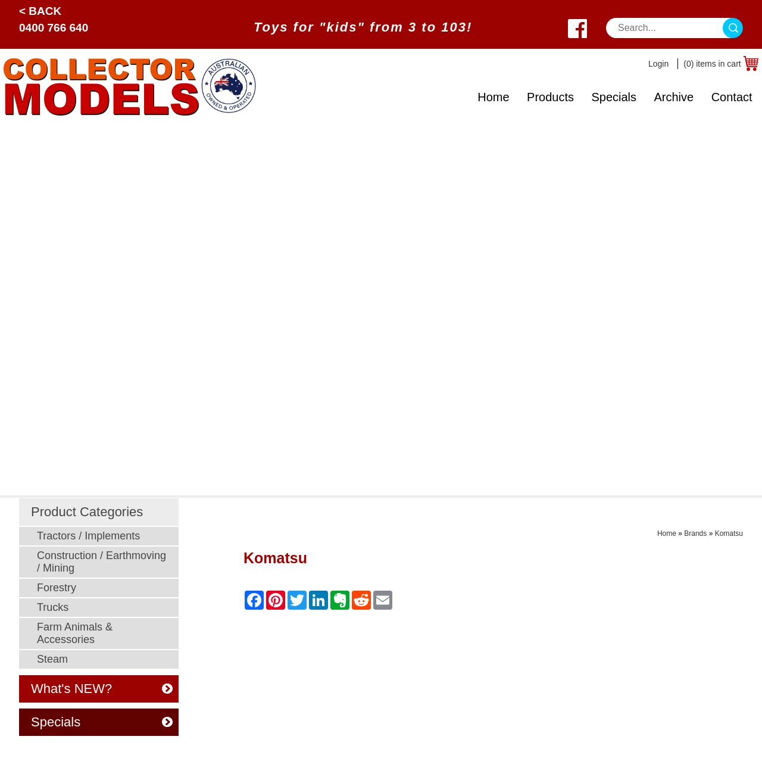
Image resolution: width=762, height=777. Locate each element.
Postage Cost (482, 621)
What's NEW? (102, 318)
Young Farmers (181, 621)
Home (493, 97)
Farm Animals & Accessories (75, 263)
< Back (40, 11)
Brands (695, 163)
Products (550, 97)
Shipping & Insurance (499, 591)
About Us (38, 651)
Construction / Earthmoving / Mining (101, 191)
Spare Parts (479, 681)
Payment (327, 547)
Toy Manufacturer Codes (505, 696)
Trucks (52, 237)
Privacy (323, 577)
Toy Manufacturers (58, 621)
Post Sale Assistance (352, 591)
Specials (613, 97)
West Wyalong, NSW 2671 (654, 562)
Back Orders (480, 636)
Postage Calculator (494, 606)
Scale (31, 606)
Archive (674, 97)
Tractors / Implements (88, 165)
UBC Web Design (325, 751)
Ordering (326, 606)
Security (325, 562)
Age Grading (480, 577)
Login (658, 63)
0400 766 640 (53, 27)
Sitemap (31, 758)
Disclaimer (330, 621)
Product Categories (87, 141)
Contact (731, 97)
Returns (470, 651)
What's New (479, 532)
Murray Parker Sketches (200, 636)
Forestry (56, 217)
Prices (321, 532)
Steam (52, 289)
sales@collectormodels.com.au (664, 547)
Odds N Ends (177, 651)
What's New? (47, 636)
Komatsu (729, 163)
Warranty (473, 666)
